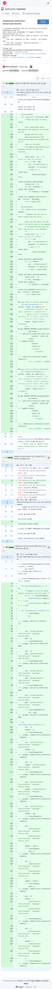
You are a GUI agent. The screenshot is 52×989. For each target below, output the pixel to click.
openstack (10, 9)
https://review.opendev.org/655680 (18, 57)
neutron (21, 9)
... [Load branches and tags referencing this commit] (4, 60)
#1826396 (18, 52)
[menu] (48, 78)
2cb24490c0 (14, 71)
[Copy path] (44, 83)
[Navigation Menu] (48, 3)
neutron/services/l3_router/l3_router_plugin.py (30, 458)
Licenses (28, 987)
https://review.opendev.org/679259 (30, 54)
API (35, 987)
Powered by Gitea (10, 981)
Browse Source (43, 22)
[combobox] (37, 78)
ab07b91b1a (33, 71)
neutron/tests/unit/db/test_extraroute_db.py (30, 547)
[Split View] (43, 78)
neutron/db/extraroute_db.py (29, 83)
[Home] (4, 3)
